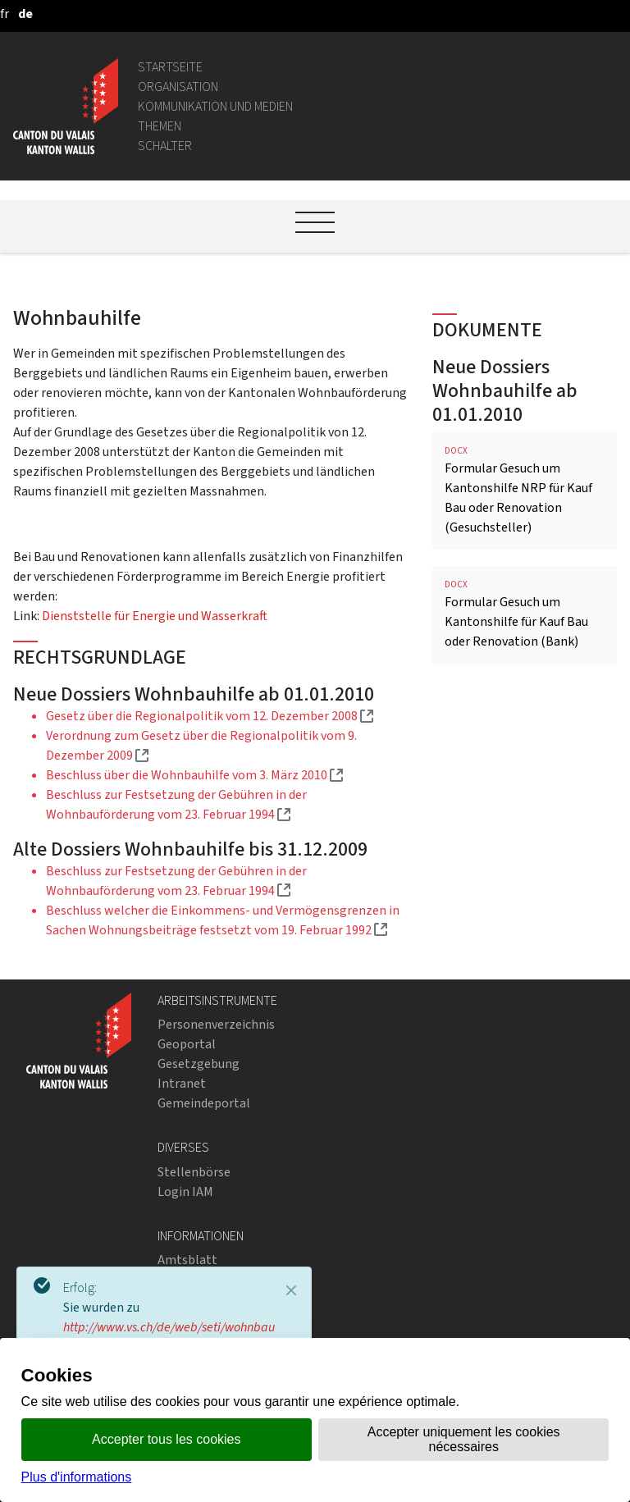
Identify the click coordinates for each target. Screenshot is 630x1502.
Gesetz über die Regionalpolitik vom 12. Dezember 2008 (209, 715)
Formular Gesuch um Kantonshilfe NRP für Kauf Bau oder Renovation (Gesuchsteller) (525, 490)
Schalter (165, 145)
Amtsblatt (187, 1259)
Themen (159, 126)
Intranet (182, 1083)
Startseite (170, 66)
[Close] (291, 1290)
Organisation (178, 86)
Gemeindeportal (204, 1103)
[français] (4, 13)
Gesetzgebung (199, 1063)
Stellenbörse (194, 1171)
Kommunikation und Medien (215, 106)
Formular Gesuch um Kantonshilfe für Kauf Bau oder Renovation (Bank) (525, 614)
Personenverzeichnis (216, 1024)
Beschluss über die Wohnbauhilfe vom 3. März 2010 (194, 774)
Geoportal (187, 1043)
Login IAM (185, 1191)
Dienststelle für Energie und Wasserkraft (154, 615)
